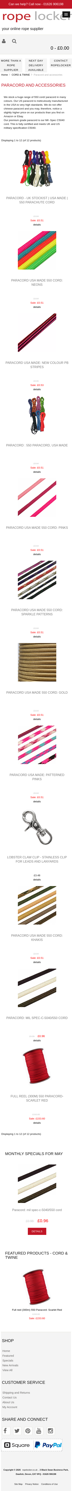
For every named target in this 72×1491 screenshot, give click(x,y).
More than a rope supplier (11, 65)
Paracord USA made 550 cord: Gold (37, 692)
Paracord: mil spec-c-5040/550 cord (37, 1018)
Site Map (18, 1484)
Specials (7, 1360)
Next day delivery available (36, 65)
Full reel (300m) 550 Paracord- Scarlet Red (37, 1309)
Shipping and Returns (16, 1392)
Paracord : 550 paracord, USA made (37, 445)
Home (4, 74)
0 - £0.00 (59, 48)
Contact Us (9, 1397)
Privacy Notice (32, 1484)
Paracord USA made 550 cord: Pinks (37, 527)
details (37, 224)
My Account (9, 1407)
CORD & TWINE (21, 74)
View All (7, 1370)
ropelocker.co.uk (29, 1470)
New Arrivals (10, 1365)
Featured (8, 1355)
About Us (8, 1402)
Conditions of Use (49, 1484)
